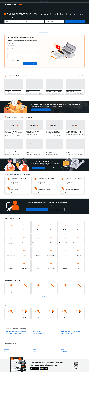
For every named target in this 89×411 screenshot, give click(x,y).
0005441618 (6, 349)
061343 (62, 346)
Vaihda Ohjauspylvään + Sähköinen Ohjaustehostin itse (15, 331)
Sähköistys (17, 10)
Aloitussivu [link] (6, 10)
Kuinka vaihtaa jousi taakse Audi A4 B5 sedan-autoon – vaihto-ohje (20, 188)
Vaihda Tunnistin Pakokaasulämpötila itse (12, 333)
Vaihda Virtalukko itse (37, 331)
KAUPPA (42, 1)
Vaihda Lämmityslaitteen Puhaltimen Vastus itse (70, 331)
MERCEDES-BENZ (29, 10)
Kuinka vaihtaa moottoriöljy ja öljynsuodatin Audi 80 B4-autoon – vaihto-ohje (73, 179)
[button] (50, 8)
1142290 (34, 349)
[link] (28, 8)
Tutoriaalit (11, 10)
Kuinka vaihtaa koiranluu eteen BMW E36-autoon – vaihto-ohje (46, 179)
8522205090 (6, 346)
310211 (62, 349)
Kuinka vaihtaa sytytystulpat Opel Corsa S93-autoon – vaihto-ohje (19, 179)
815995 (34, 351)
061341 (5, 351)
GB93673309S (64, 351)
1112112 (34, 346)
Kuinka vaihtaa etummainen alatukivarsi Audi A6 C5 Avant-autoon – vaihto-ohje (46, 188)
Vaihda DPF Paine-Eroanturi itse (39, 333)
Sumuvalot (22, 10)
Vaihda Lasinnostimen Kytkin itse (67, 333)
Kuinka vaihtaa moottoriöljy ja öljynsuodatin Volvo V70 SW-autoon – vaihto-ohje (73, 188)
